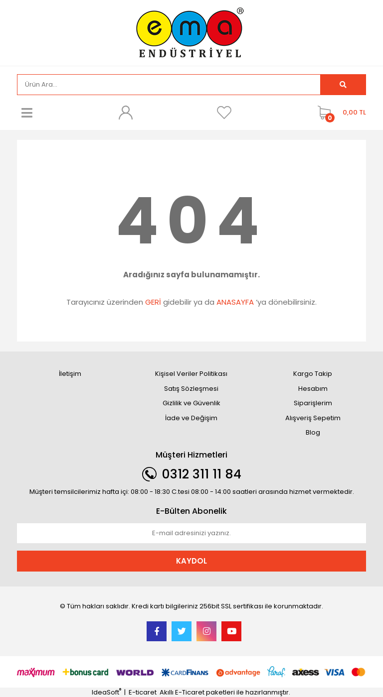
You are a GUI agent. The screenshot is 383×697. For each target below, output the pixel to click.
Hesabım (313, 388)
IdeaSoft (106, 692)
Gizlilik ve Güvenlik (191, 403)
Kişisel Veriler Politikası (191, 373)
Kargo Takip (312, 373)
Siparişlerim (313, 403)
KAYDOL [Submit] (191, 561)
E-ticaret (143, 692)
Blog (313, 432)
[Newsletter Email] (191, 533)
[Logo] (191, 32)
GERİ (153, 302)
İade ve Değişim (191, 418)
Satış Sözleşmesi (191, 388)
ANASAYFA (235, 302)
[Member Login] (126, 112)
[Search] (168, 85)
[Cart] (339, 112)
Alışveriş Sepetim (313, 418)
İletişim (70, 373)
